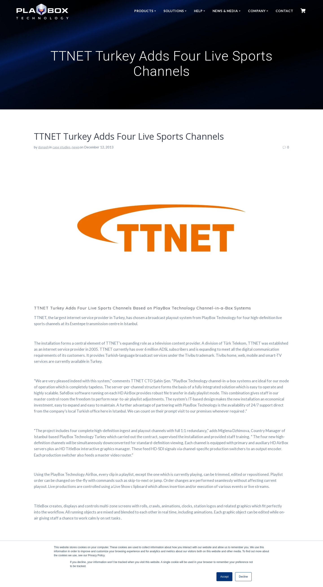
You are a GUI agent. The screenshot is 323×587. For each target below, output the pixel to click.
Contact (284, 11)
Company (257, 11)
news (75, 147)
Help (198, 11)
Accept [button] (224, 576)
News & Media (225, 11)
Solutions (174, 11)
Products (143, 11)
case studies (61, 147)
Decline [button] (243, 576)
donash (43, 147)
